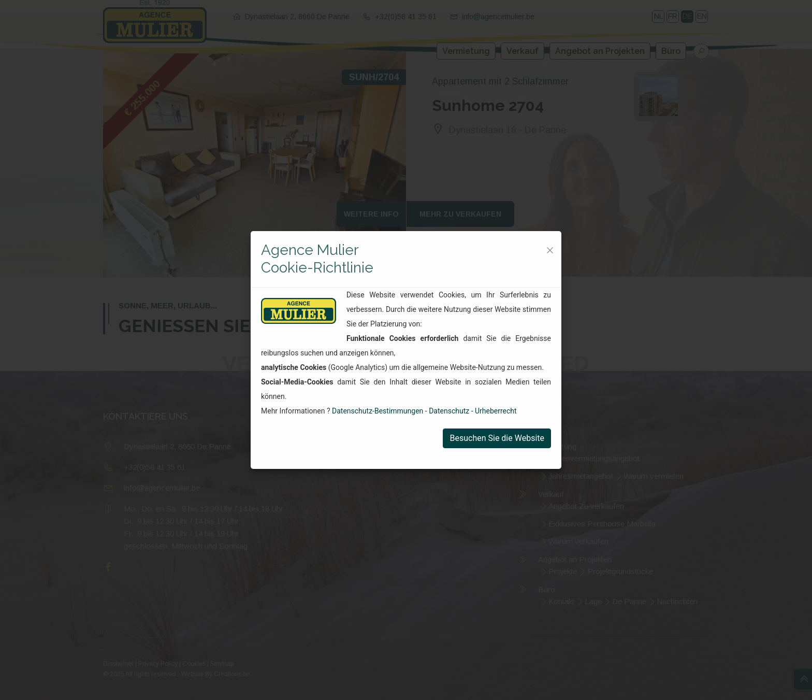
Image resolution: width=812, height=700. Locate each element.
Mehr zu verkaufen (460, 214)
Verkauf (522, 51)
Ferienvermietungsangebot (594, 458)
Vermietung (466, 51)
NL (658, 16)
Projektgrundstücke (620, 571)
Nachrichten (677, 601)
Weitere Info (371, 214)
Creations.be (232, 674)
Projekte (562, 571)
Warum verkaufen (578, 541)
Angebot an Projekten (600, 51)
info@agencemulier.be (498, 16)
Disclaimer (118, 663)
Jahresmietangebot (580, 476)
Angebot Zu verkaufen (586, 506)
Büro (670, 51)
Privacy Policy (158, 663)
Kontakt (561, 601)
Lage (593, 601)
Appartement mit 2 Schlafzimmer (500, 81)
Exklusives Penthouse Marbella (602, 523)
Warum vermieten (654, 476)
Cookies (194, 663)
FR (672, 16)
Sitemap (222, 663)
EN (702, 16)
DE (687, 16)
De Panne (629, 601)
